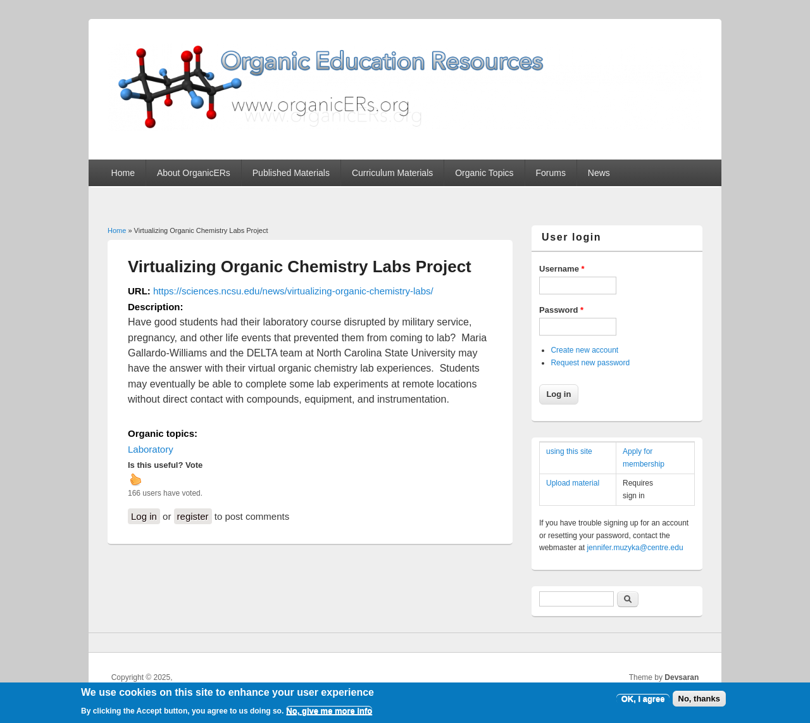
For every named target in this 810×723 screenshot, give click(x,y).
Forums (550, 173)
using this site (569, 451)
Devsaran (681, 677)
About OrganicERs (193, 173)
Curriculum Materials (392, 173)
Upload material (572, 483)
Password (561, 310)
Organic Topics (484, 173)
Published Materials (291, 173)
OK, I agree (643, 702)
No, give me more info (329, 714)
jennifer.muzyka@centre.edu (635, 547)
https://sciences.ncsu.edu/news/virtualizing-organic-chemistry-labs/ (293, 291)
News (599, 173)
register (193, 516)
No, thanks (699, 702)
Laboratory (150, 449)
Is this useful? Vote (165, 465)
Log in (144, 516)
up (135, 479)
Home (123, 173)
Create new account (584, 350)
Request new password (590, 362)
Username (562, 268)
